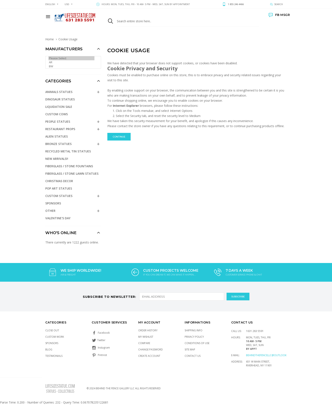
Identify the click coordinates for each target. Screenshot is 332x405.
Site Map (190, 349)
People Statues (57, 122)
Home (49, 39)
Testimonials (53, 356)
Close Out (52, 330)
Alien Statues (56, 136)
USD (67, 4)
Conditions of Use (197, 343)
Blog (48, 349)
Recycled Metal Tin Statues (68, 151)
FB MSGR (279, 15)
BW (71, 66)
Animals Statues (58, 92)
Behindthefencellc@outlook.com (269, 355)
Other (50, 211)
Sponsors (53, 203)
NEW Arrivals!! (56, 159)
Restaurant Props (60, 129)
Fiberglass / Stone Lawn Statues (71, 174)
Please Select (71, 58)
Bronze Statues (58, 144)
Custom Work (54, 337)
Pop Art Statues (58, 188)
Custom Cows (56, 114)
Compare (144, 343)
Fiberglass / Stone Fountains (69, 166)
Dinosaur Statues (60, 99)
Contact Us (193, 356)
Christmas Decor (59, 181)
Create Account (149, 356)
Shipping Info (193, 330)
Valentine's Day (58, 218)
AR (71, 62)
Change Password (150, 349)
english (50, 4)
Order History (148, 330)
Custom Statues (58, 196)
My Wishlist (145, 337)
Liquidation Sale (58, 107)
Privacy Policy (194, 337)
